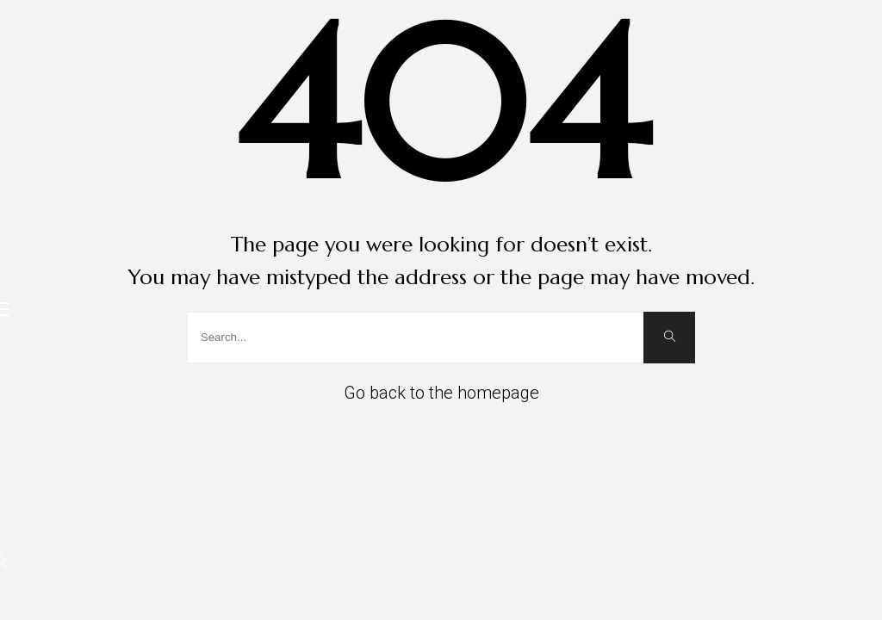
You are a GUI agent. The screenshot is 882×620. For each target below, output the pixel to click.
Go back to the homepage (441, 392)
